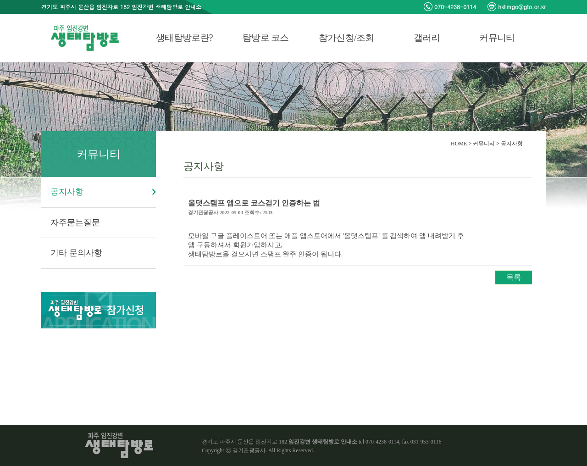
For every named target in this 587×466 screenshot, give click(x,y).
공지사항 (66, 191)
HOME (459, 143)
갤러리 (427, 38)
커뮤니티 (497, 38)
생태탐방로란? (184, 38)
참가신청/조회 (346, 38)
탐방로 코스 (266, 38)
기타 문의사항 (76, 252)
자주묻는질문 (75, 222)
